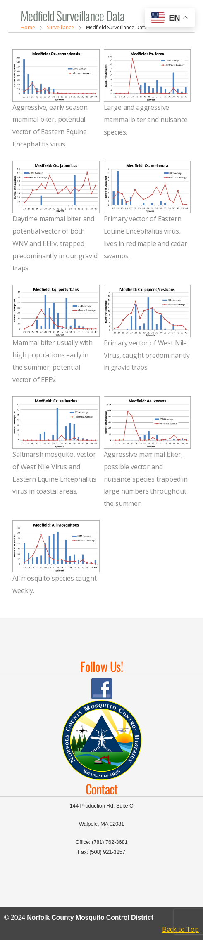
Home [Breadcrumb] (28, 27)
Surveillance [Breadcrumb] (60, 27)
